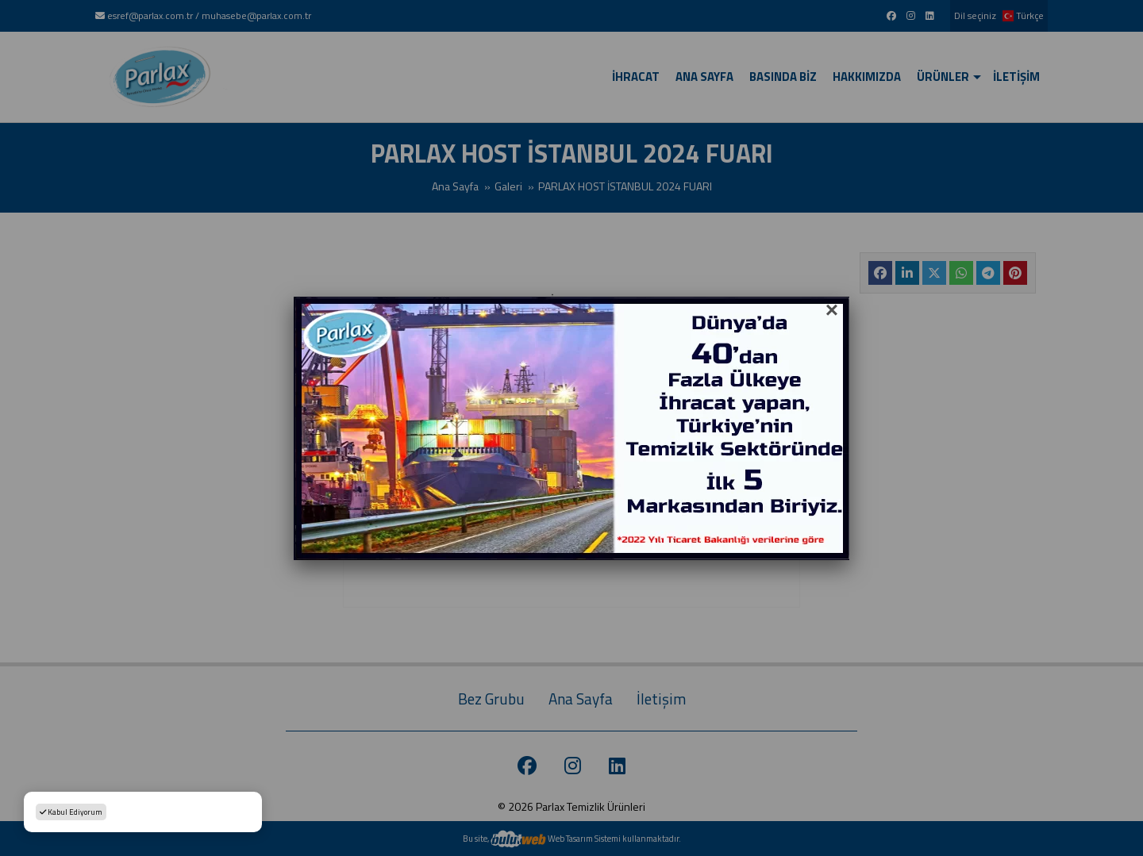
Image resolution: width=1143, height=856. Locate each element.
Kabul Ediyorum (71, 812)
